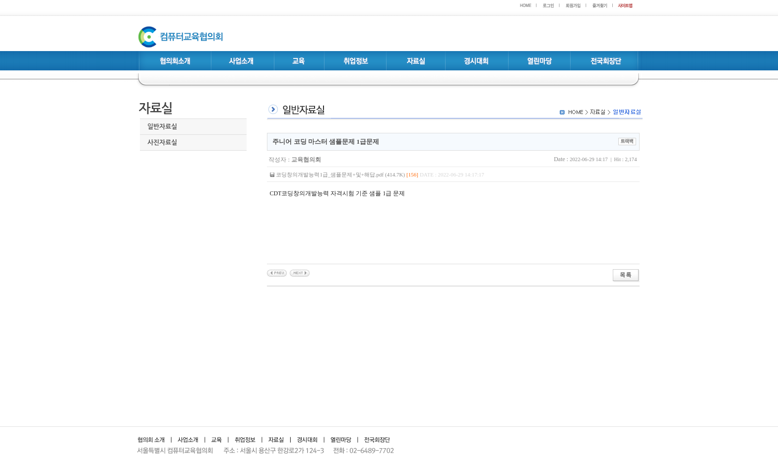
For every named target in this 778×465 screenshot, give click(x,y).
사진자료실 (162, 142)
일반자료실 (162, 126)
